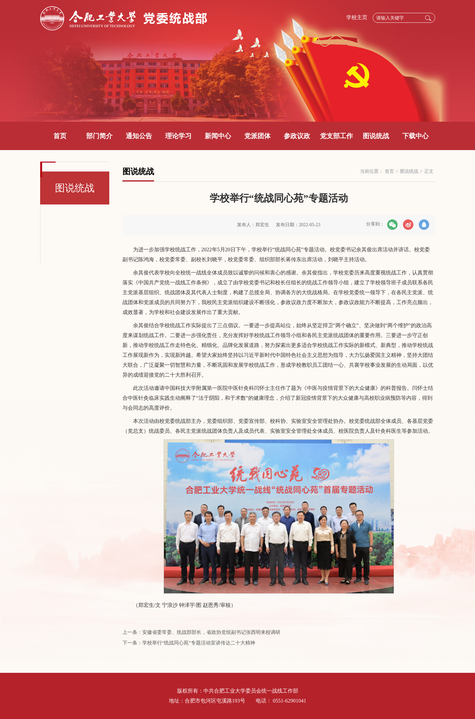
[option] (237, 61)
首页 (59, 136)
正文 (429, 171)
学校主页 (356, 17)
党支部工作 (336, 136)
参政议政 (297, 136)
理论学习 (178, 136)
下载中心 (415, 136)
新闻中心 (218, 136)
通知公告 (139, 136)
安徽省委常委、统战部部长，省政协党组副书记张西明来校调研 (211, 632)
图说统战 (376, 136)
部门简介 (99, 136)
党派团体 (257, 136)
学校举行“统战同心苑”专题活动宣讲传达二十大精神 (198, 642)
